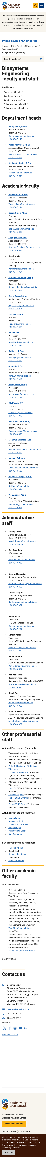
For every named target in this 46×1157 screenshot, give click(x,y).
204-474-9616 (15, 379)
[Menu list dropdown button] (41, 59)
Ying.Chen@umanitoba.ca (20, 928)
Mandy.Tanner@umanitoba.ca (22, 541)
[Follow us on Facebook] (10, 1028)
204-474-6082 (15, 232)
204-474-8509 (15, 471)
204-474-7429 (15, 345)
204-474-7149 (15, 139)
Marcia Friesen (15, 818)
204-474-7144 (15, 207)
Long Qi (12, 788)
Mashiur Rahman (16, 860)
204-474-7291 (15, 629)
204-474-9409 (15, 587)
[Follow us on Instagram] (15, 1028)
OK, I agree (8, 1152)
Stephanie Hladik (16, 821)
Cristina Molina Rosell (18, 824)
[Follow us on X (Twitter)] (5, 1028)
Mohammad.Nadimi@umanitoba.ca (24, 449)
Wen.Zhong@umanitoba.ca (20, 504)
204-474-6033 (15, 563)
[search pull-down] (35, 5)
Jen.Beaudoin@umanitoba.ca (21, 559)
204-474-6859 (15, 706)
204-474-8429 (15, 360)
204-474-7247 (15, 650)
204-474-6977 (15, 250)
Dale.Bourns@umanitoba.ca (21, 626)
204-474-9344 (15, 176)
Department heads (12, 92)
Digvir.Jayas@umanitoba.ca (21, 305)
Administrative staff (13, 100)
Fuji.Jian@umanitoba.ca (19, 324)
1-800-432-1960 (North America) (16, 1131)
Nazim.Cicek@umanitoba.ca (21, 229)
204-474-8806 (15, 308)
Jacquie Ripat (14, 827)
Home (5, 46)
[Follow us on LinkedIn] (25, 1028)
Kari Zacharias (15, 834)
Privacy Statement (12, 1147)
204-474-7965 (15, 327)
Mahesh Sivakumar (17, 798)
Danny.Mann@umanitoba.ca (21, 136)
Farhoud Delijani (15, 848)
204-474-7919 (15, 416)
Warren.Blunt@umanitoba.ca (21, 204)
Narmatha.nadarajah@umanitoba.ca (25, 583)
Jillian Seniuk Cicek (17, 831)
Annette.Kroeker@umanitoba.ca (23, 721)
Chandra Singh (15, 794)
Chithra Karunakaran (17, 772)
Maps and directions (14, 1124)
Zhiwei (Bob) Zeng (16, 804)
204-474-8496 (15, 157)
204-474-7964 (15, 272)
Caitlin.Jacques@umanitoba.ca (22, 602)
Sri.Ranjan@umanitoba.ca (20, 172)
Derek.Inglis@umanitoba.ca (21, 269)
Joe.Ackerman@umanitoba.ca (22, 684)
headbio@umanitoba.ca (18, 1009)
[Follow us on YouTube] (20, 1028)
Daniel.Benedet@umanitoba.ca (22, 666)
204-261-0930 (15, 687)
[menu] (41, 5)
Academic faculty (12, 96)
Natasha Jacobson (17, 854)
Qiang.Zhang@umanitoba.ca (21, 950)
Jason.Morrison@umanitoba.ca (22, 154)
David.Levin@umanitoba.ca (20, 342)
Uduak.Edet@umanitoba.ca (20, 702)
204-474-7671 (15, 605)
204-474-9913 (15, 507)
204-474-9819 (15, 452)
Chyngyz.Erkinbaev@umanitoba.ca (24, 247)
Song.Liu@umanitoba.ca (19, 376)
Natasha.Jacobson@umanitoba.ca (24, 287)
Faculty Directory (10, 1034)
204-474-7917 (15, 290)
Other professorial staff (15, 104)
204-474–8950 (15, 544)
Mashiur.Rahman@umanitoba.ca (23, 467)
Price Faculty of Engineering (20, 40)
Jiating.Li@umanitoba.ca (19, 357)
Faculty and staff (10, 49)
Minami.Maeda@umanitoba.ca (22, 647)
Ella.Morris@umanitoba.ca (20, 412)
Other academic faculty (15, 108)
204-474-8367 (15, 669)
